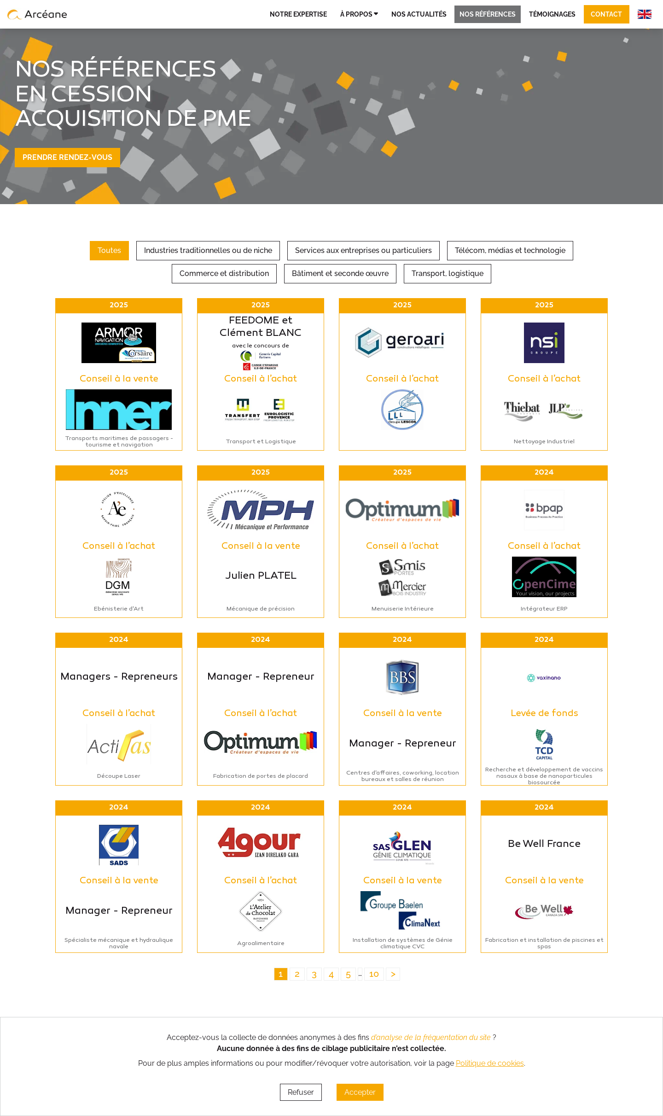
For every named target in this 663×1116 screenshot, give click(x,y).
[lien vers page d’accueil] (37, 14)
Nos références (487, 14)
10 (374, 973)
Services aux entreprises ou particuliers (363, 250)
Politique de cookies (490, 1063)
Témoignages (552, 14)
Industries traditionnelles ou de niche (208, 250)
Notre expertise (298, 14)
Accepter (360, 1092)
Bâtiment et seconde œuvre (340, 273)
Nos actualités (419, 14)
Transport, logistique (447, 273)
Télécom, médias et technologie (510, 250)
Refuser (301, 1092)
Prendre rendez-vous (67, 157)
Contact (606, 14)
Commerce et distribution (224, 273)
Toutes (109, 250)
